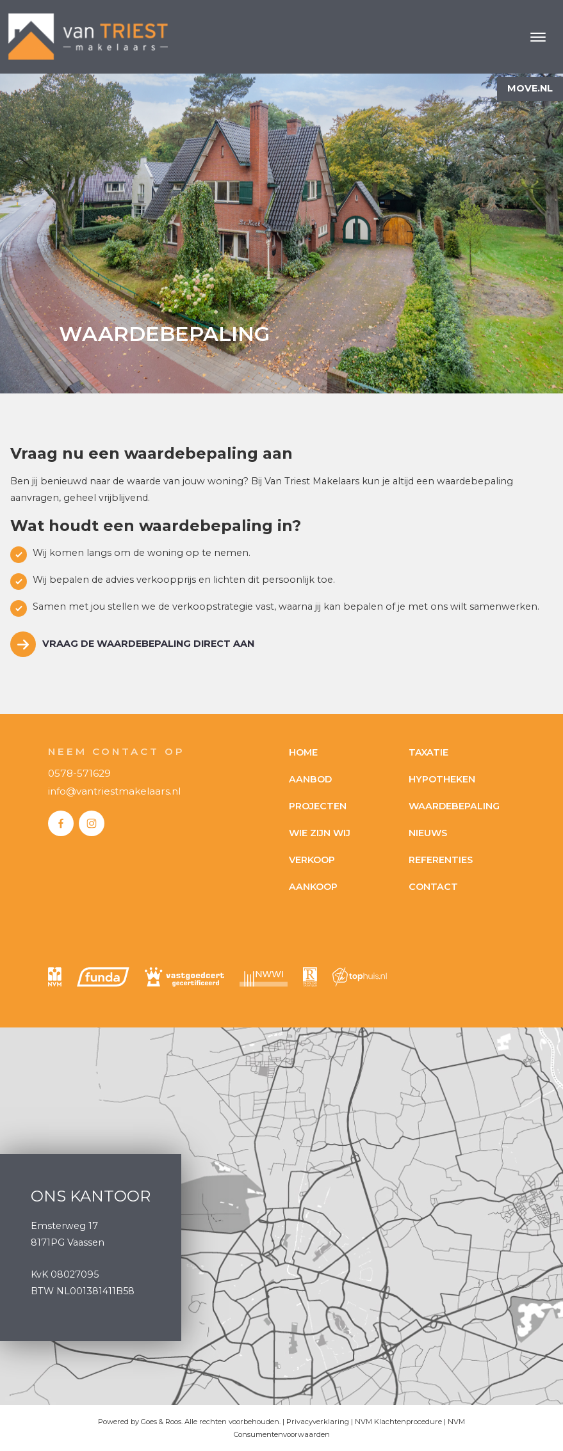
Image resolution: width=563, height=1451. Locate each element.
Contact (433, 886)
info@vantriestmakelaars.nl (114, 791)
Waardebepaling (454, 806)
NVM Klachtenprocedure (398, 1421)
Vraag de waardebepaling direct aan (148, 643)
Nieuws (428, 833)
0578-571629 (79, 773)
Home (303, 752)
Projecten (318, 806)
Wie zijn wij (319, 833)
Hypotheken (442, 779)
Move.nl (530, 88)
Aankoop (313, 886)
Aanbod (310, 779)
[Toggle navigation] (537, 37)
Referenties (441, 860)
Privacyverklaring (317, 1421)
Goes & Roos (161, 1421)
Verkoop (312, 860)
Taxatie (428, 752)
